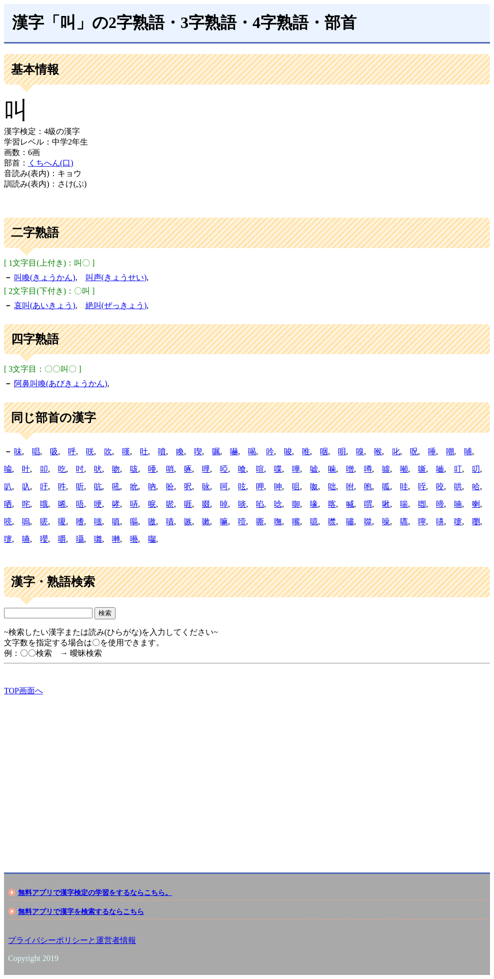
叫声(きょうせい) (116, 277)
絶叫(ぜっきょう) (116, 305)
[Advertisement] (247, 775)
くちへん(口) (51, 163)
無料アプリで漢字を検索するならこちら (81, 911)
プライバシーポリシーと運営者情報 (72, 940)
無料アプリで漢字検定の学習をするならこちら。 (95, 892)
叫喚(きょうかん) (45, 277)
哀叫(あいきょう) (45, 305)
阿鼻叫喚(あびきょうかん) (61, 383)
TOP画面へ (23, 690)
